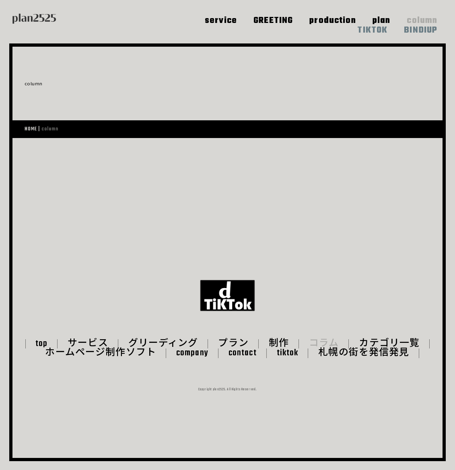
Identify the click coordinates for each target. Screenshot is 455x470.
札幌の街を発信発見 (363, 362)
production (332, 21)
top (41, 353)
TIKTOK (372, 30)
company (192, 362)
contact (243, 362)
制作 (279, 353)
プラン (233, 353)
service (221, 21)
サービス (88, 353)
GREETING (273, 21)
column (422, 21)
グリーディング (163, 353)
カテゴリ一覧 (389, 353)
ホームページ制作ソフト (100, 362)
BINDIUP (420, 30)
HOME (31, 129)
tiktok (288, 362)
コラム (324, 353)
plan (382, 21)
